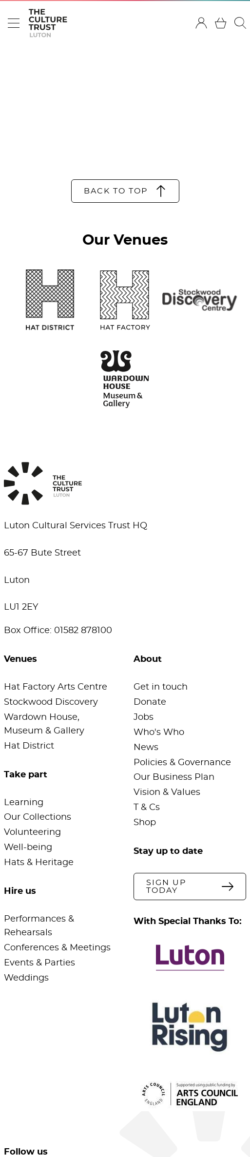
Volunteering (32, 832)
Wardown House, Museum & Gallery (44, 724)
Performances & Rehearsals (39, 926)
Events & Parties (39, 963)
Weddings (26, 978)
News (146, 747)
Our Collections (37, 817)
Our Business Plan (174, 777)
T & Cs (147, 807)
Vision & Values (167, 792)
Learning (23, 802)
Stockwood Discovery (51, 702)
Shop (145, 822)
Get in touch (161, 687)
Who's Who (159, 732)
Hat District (29, 746)
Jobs (144, 717)
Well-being (28, 847)
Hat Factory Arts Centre (55, 687)
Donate (150, 702)
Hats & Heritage (39, 862)
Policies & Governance (182, 762)
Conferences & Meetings (57, 948)
